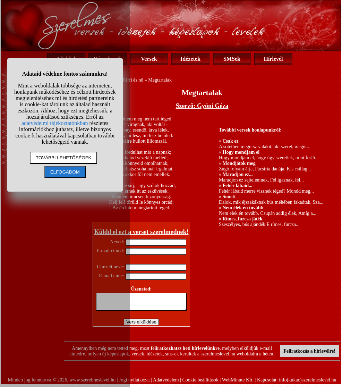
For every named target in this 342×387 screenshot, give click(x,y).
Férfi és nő (132, 80)
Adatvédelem (166, 383)
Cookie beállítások (200, 383)
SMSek (231, 59)
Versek (149, 59)
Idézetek (190, 59)
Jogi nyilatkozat (134, 383)
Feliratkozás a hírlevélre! (309, 354)
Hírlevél (273, 59)
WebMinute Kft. (238, 383)
